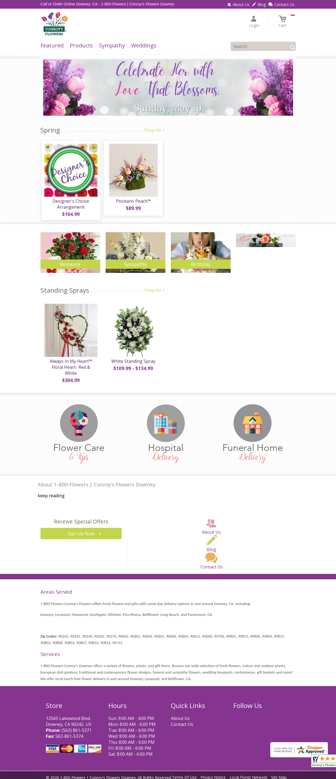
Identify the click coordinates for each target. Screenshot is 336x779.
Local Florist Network (248, 773)
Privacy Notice (213, 773)
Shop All (154, 130)
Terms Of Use (184, 773)
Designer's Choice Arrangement (70, 205)
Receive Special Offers (81, 518)
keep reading (51, 492)
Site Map (279, 773)
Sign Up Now (81, 530)
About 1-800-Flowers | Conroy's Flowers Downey (96, 480)
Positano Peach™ (132, 202)
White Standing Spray (133, 363)
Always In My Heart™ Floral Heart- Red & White (70, 366)
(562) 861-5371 (77, 726)
